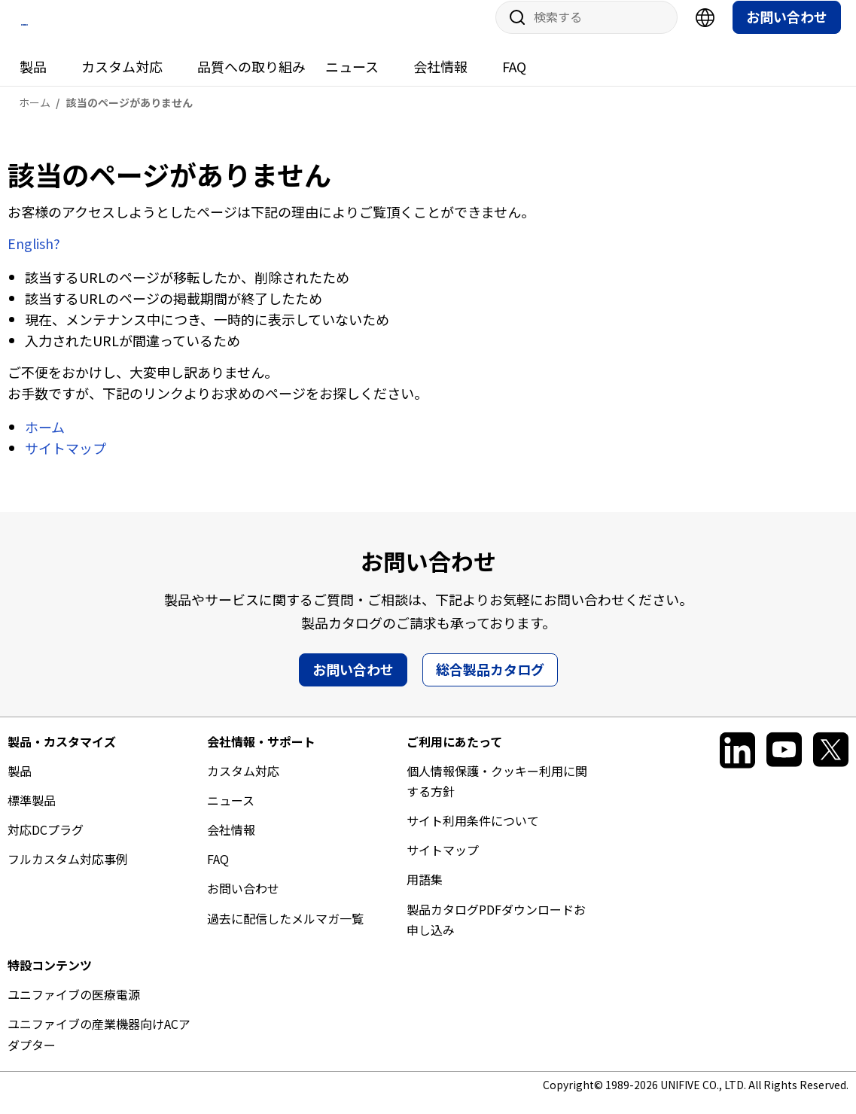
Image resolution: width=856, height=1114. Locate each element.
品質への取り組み (251, 80)
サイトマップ (65, 461)
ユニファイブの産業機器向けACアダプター (99, 1048)
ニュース (352, 80)
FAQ (514, 80)
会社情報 (440, 80)
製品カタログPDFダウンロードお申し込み (496, 933)
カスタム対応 (122, 80)
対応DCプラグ (46, 844)
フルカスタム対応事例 (68, 873)
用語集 (425, 893)
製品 (33, 80)
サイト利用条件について (473, 835)
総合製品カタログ (490, 682)
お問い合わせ (786, 31)
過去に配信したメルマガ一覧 (285, 932)
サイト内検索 (512, 31)
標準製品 (32, 814)
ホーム (45, 440)
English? (34, 257)
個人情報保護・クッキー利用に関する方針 (497, 794)
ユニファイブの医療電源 (74, 1009)
